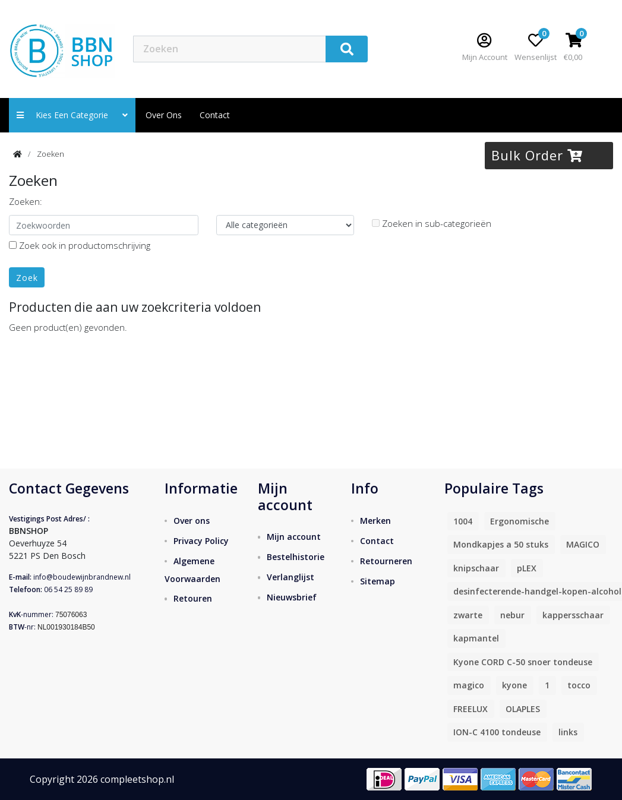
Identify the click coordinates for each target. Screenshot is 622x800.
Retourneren (386, 561)
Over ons (164, 115)
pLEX (526, 568)
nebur (512, 615)
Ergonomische (519, 521)
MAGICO (582, 544)
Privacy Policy (201, 540)
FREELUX (470, 708)
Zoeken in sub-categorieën (431, 223)
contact (215, 115)
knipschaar (476, 568)
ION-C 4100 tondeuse (497, 732)
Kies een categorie (72, 115)
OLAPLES (523, 708)
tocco (579, 685)
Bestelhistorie (295, 556)
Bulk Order (537, 155)
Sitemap (377, 581)
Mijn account (294, 536)
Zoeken (50, 153)
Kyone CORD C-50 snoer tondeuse (522, 662)
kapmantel (476, 638)
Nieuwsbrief (292, 597)
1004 (462, 521)
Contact (377, 540)
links (567, 732)
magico (468, 685)
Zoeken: (25, 201)
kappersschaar (573, 615)
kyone (514, 685)
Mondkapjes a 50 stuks (500, 544)
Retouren (192, 598)
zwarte (467, 615)
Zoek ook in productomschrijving (79, 245)
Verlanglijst (290, 577)
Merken (375, 520)
